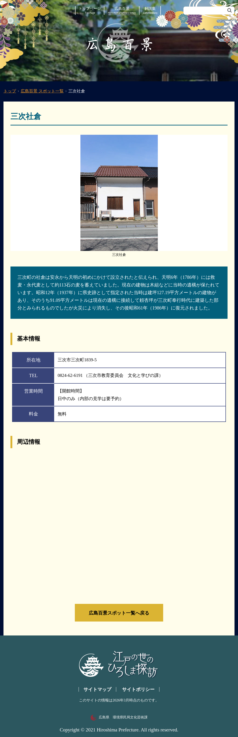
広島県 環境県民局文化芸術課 (119, 717)
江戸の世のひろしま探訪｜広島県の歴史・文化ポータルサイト (31, 10)
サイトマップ (97, 689)
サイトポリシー (138, 689)
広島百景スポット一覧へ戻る (119, 612)
